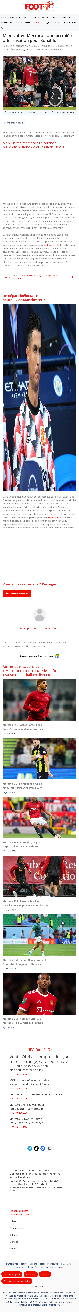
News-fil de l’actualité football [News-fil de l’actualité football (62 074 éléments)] (28, 1184)
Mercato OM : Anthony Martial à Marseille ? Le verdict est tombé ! (23, 1020)
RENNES (35, 17)
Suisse (12, 1221)
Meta (68, 1263)
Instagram (20, 1266)
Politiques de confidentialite (17, 1281)
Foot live (24, 1263)
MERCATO (37, 22)
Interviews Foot (54, 1263)
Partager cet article (17, 593)
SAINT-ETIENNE (22, 22)
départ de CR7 (54, 517)
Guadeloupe (16, 1227)
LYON (25, 17)
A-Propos (30, 1274)
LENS (63, 17)
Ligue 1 (48, 22)
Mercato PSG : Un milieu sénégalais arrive (36, 1094)
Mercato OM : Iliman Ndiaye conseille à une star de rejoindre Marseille (25, 962)
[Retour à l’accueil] (39, 6)
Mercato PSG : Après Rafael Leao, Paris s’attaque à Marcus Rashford (23, 727)
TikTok (30, 1266)
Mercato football (37, 1263)
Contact (45, 1274)
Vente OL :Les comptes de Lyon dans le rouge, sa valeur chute (39, 1059)
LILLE (55, 17)
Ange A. (54, 628)
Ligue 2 (57, 22)
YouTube (39, 1266)
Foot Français (70, 22)
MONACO (46, 17)
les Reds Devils (51, 244)
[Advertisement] (39, 172)
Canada (13, 1248)
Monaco (13, 1241)
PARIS (4, 17)
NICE (71, 17)
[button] (2, 28)
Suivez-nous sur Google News (40, 656)
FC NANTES (6, 22)
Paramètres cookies (54, 1266)
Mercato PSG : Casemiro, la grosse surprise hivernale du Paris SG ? (23, 844)
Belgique (14, 1234)
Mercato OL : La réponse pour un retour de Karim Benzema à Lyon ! (23, 785)
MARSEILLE (15, 17)
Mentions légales (12, 1274)
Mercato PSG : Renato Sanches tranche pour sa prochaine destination (25, 903)
